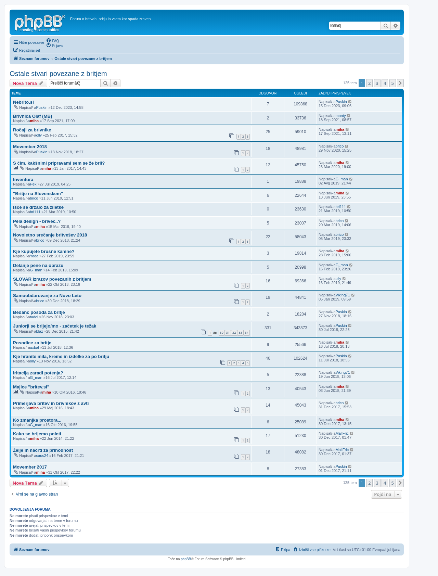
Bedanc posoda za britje (39, 312)
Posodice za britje (32, 342)
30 (221, 332)
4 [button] (385, 83)
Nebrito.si (23, 102)
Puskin (42, 107)
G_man (342, 179)
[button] (400, 83)
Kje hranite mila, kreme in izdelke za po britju (61, 356)
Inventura (23, 179)
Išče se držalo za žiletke (38, 207)
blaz (39, 331)
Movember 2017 (30, 467)
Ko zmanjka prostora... (37, 420)
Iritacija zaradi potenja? (38, 372)
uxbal (34, 347)
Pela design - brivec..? (37, 221)
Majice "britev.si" (31, 386)
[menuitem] (52, 40)
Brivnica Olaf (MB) (32, 116)
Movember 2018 (30, 146)
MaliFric (342, 433)
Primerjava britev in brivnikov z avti (51, 403)
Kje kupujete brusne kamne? (44, 251)
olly (39, 135)
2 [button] (369, 83)
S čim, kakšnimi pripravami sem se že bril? (59, 163)
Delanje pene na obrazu (38, 265)
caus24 (42, 455)
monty (341, 116)
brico (340, 146)
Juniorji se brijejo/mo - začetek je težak (54, 326)
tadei (34, 317)
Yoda (34, 256)
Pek (33, 184)
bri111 (35, 212)
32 (234, 332)
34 (246, 332)
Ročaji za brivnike (32, 129)
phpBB (186, 559)
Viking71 (343, 295)
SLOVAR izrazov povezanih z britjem (52, 279)
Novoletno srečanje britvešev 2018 (50, 235)
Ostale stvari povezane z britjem (58, 73)
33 (240, 332)
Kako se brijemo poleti (37, 433)
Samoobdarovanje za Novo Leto (47, 295)
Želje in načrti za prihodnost (43, 450)
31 (228, 332)
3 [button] (377, 83)
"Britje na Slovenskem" (38, 193)
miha (34, 121)
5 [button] (392, 83)
